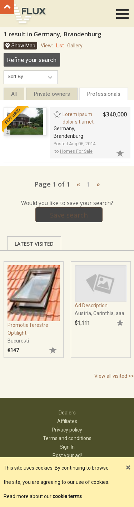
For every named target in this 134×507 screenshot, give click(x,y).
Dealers (67, 412)
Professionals (103, 94)
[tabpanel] (33, 306)
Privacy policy (67, 430)
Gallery (75, 45)
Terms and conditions (67, 438)
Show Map (23, 45)
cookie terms (67, 496)
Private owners (52, 94)
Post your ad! (67, 455)
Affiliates (67, 421)
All (14, 94)
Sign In (67, 447)
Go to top (7, 7)
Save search (69, 214)
